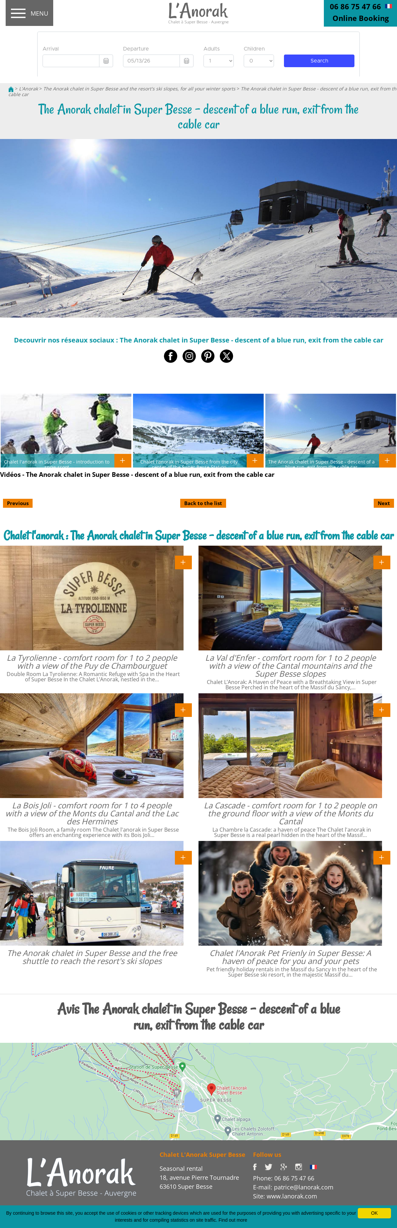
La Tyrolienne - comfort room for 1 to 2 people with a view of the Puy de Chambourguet (92, 661)
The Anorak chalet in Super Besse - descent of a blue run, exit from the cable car (321, 464)
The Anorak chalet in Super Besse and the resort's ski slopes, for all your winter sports (139, 88)
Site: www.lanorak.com (285, 1196)
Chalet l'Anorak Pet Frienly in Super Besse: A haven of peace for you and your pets (290, 956)
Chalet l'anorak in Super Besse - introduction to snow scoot (56, 464)
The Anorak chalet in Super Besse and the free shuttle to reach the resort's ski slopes (92, 956)
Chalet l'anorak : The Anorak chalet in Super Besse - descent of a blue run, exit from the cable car (199, 535)
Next (384, 503)
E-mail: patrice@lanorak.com (293, 1187)
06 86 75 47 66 (355, 6)
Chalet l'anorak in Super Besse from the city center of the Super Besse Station (189, 464)
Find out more (232, 1220)
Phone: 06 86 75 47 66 (283, 1178)
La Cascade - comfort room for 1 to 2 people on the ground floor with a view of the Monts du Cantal (290, 813)
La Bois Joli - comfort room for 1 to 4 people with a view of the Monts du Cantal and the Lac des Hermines (91, 813)
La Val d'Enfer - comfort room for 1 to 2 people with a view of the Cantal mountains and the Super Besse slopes (290, 665)
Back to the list (203, 503)
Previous (18, 503)
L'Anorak (28, 88)
